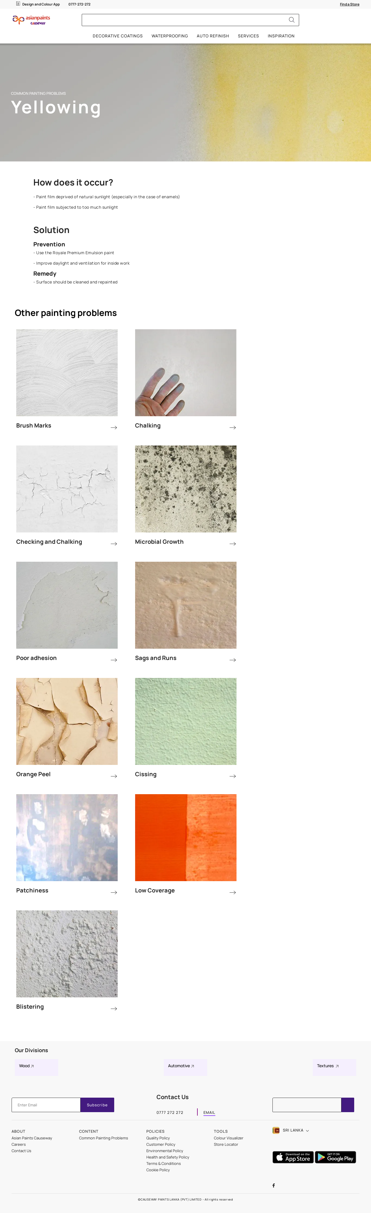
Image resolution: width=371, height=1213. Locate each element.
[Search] (292, 20)
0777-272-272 (79, 4)
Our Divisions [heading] (31, 1050)
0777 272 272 (170, 1113)
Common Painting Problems (103, 1138)
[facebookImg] (279, 1186)
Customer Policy (160, 1144)
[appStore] (293, 1162)
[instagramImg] (307, 1186)
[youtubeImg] (294, 1186)
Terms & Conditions (163, 1163)
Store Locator (226, 1144)
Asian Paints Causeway (32, 1138)
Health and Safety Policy (167, 1157)
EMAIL (209, 1113)
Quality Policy (158, 1138)
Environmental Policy (164, 1150)
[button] (292, 1130)
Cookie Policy (158, 1169)
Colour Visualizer (228, 1138)
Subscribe (97, 1104)
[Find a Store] (349, 4)
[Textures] (334, 1067)
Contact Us (21, 1150)
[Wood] (36, 1067)
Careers (19, 1144)
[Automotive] (185, 1067)
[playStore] (336, 1162)
